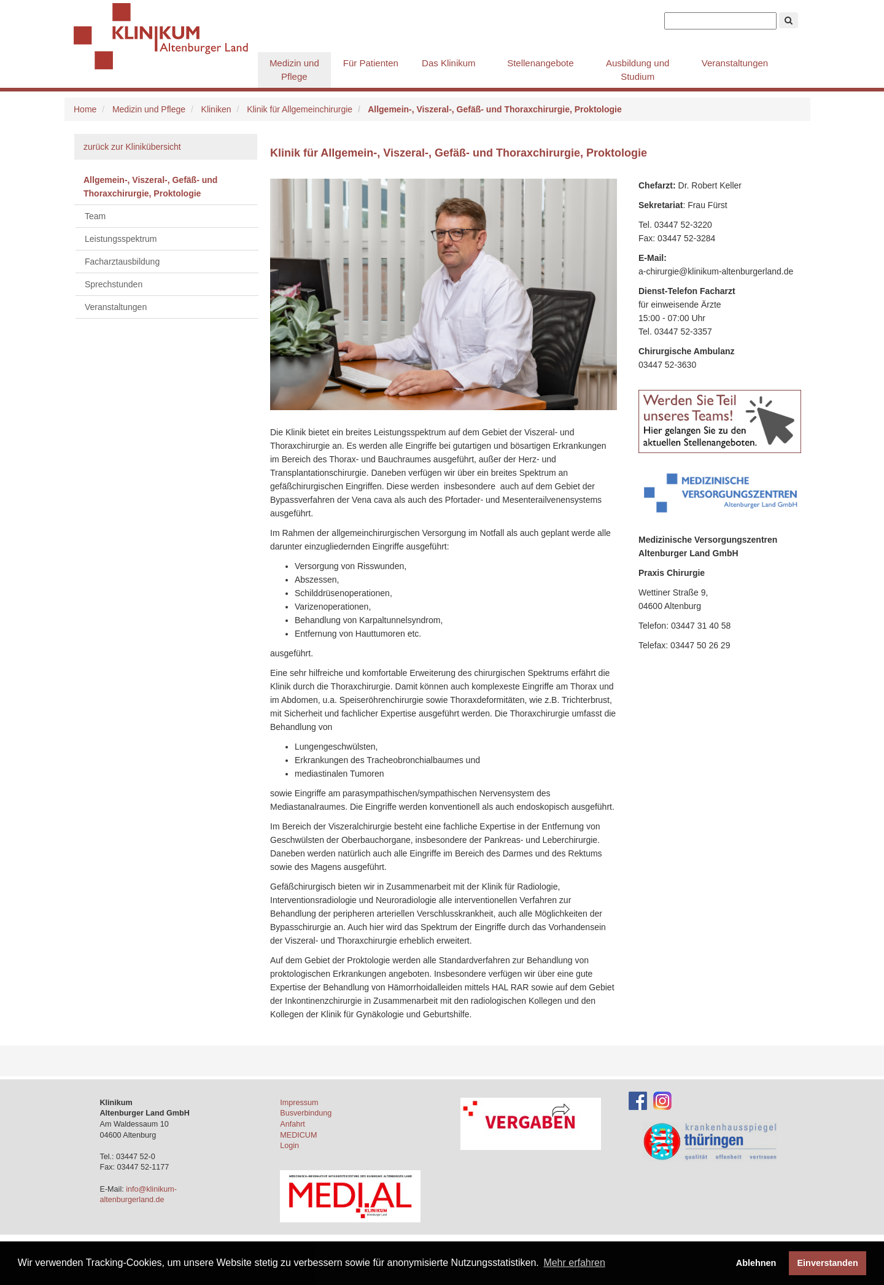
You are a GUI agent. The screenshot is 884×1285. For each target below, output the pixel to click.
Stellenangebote (540, 63)
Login (289, 1145)
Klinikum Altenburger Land (166, 37)
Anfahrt (292, 1124)
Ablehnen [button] (756, 1263)
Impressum (299, 1102)
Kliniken (216, 109)
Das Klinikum (449, 63)
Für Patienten (370, 63)
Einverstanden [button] (827, 1263)
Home (85, 109)
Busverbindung (306, 1113)
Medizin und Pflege (294, 70)
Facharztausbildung (122, 261)
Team (95, 216)
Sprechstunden (113, 284)
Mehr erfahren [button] (574, 1262)
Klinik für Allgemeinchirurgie (299, 109)
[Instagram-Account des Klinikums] (662, 1100)
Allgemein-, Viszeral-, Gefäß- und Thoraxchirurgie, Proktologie (150, 186)
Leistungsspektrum (121, 239)
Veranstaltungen (735, 63)
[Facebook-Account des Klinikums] (638, 1100)
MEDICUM (298, 1135)
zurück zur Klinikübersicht (132, 147)
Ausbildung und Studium (637, 70)
